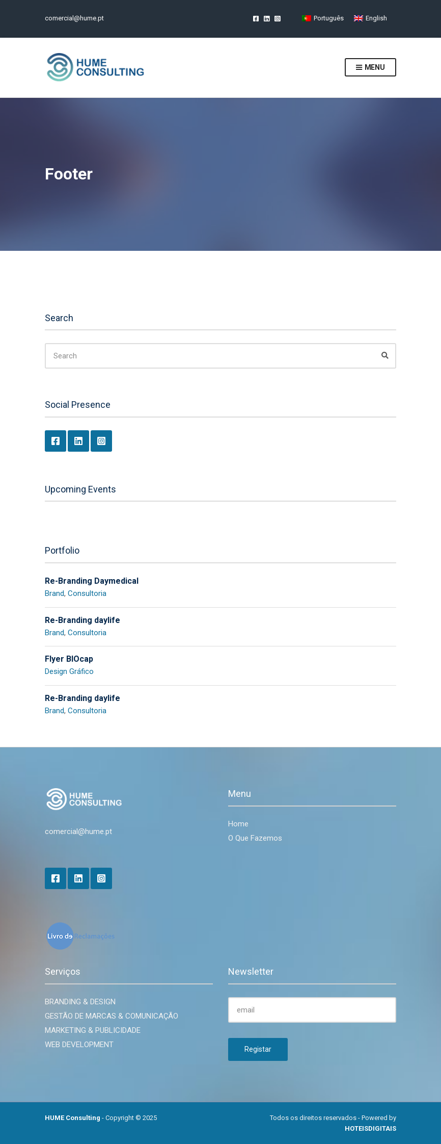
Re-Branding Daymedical (92, 581)
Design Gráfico (69, 671)
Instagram (277, 18)
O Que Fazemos (255, 838)
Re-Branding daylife (82, 620)
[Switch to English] (370, 18)
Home (238, 823)
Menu (370, 67)
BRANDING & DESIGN (80, 1001)
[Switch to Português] (323, 18)
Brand (54, 593)
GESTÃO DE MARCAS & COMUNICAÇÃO (111, 1016)
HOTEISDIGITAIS (370, 1128)
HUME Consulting (72, 1118)
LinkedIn (266, 18)
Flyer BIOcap (69, 659)
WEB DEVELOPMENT (79, 1044)
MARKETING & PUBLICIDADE (93, 1030)
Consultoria (87, 593)
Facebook (256, 18)
